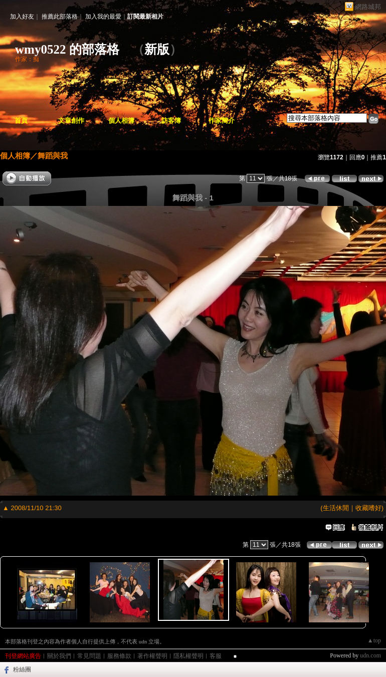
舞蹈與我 (53, 155)
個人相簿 (121, 120)
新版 (156, 49)
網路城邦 (368, 7)
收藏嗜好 (368, 508)
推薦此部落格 (60, 16)
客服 (216, 655)
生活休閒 (336, 508)
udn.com (370, 655)
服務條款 (119, 655)
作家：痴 (27, 59)
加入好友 (22, 16)
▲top (374, 640)
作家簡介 (222, 120)
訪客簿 (171, 120)
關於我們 (59, 655)
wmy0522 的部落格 (67, 49)
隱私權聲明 (188, 655)
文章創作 (71, 120)
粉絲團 (22, 669)
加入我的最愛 (103, 16)
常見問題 (89, 655)
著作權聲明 (152, 655)
